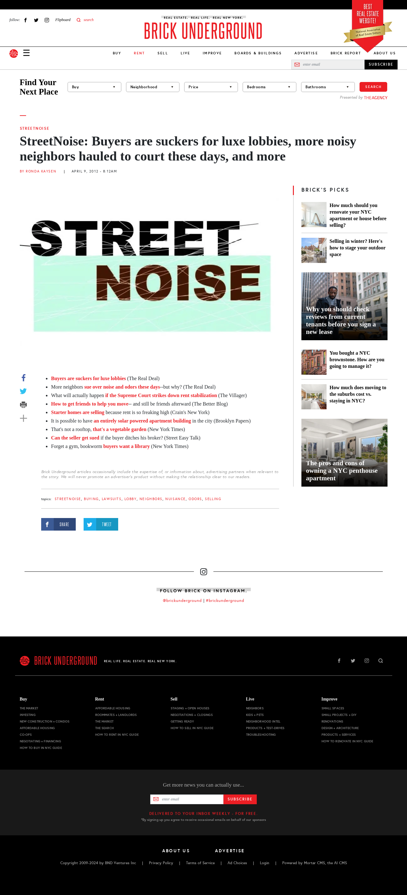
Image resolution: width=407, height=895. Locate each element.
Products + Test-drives (265, 728)
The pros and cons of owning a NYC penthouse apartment (342, 470)
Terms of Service (200, 862)
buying (91, 499)
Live (185, 53)
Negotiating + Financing (40, 741)
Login (264, 862)
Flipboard (62, 20)
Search (373, 87)
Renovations (333, 721)
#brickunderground (225, 600)
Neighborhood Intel (263, 721)
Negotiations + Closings (192, 715)
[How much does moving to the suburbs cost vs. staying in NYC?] (314, 396)
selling (213, 499)
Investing (28, 715)
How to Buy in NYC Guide (41, 748)
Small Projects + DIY (339, 715)
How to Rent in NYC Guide (117, 735)
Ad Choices (237, 862)
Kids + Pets (255, 715)
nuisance (175, 499)
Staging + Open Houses (190, 708)
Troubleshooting (261, 735)
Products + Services (339, 735)
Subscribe (240, 799)
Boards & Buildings (258, 53)
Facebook (25, 20)
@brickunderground (182, 600)
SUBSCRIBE (381, 64)
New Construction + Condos (45, 721)
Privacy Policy (161, 862)
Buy (117, 53)
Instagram (47, 20)
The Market (29, 708)
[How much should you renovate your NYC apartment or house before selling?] (314, 215)
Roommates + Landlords (116, 715)
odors (195, 499)
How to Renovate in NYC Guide (347, 741)
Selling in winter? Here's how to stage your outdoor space (358, 247)
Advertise (306, 53)
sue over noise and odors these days (122, 387)
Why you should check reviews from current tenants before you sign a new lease (341, 320)
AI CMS (340, 862)
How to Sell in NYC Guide (192, 728)
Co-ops (26, 735)
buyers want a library (126, 446)
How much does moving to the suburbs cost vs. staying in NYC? (358, 394)
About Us (385, 53)
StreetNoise (35, 128)
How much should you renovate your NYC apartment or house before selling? (358, 215)
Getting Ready (182, 721)
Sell (162, 53)
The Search (104, 728)
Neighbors (151, 499)
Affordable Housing (37, 728)
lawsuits (112, 499)
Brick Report (346, 53)
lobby (130, 499)
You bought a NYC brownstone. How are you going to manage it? (357, 359)
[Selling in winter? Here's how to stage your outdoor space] (314, 250)
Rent (99, 699)
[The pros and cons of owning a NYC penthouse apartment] (344, 453)
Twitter (36, 20)
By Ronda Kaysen (38, 171)
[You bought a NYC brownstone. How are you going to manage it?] (314, 362)
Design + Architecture (340, 728)
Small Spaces (333, 708)
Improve (212, 53)
